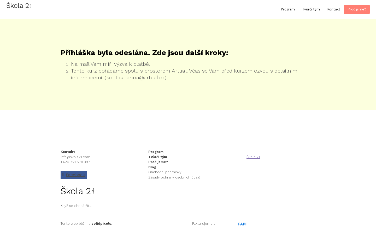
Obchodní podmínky (164, 172)
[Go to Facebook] (74, 175)
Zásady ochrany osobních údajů (174, 177)
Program (156, 152)
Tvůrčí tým (157, 157)
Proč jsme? (158, 162)
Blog (152, 167)
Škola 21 (253, 157)
